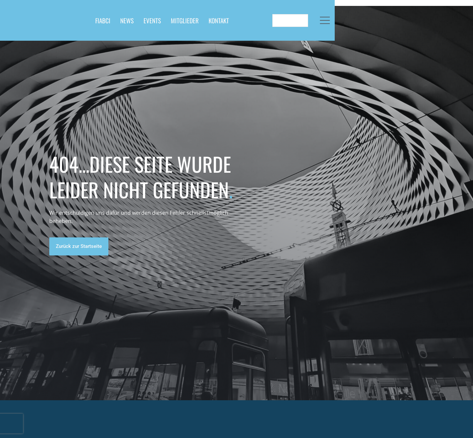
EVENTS (219, 22)
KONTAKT (286, 22)
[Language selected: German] (410, 22)
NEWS (194, 22)
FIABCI (170, 22)
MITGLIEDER (252, 22)
